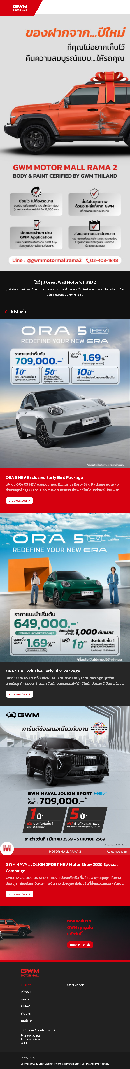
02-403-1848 (32, 1039)
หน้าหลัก (26, 985)
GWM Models (75, 985)
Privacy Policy (28, 1057)
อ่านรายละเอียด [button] (19, 500)
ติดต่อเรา (26, 1021)
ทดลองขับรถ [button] (80, 945)
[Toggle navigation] (8, 8)
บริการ (25, 999)
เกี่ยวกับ (26, 992)
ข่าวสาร (26, 1013)
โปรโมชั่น (26, 1006)
